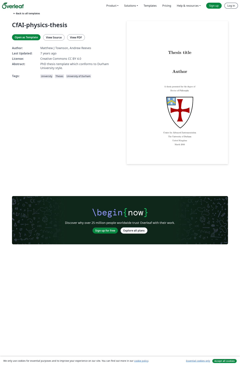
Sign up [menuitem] (214, 5)
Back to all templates (26, 13)
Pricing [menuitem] (166, 5)
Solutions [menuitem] (130, 5)
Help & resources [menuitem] (188, 5)
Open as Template (26, 37)
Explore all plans (134, 230)
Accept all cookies (224, 361)
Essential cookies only (198, 360)
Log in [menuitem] (231, 5)
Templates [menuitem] (150, 5)
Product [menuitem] (111, 5)
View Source (54, 37)
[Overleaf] (13, 5)
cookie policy (141, 360)
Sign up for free (105, 230)
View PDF (76, 37)
